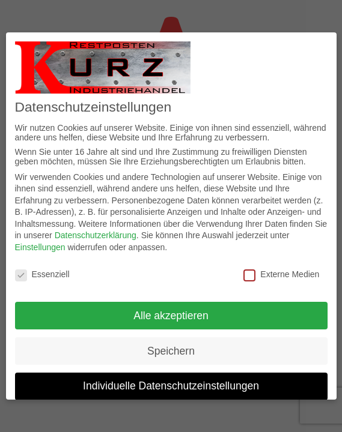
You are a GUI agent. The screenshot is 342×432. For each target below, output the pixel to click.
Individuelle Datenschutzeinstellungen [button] (171, 386)
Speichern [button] (171, 351)
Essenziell (42, 274)
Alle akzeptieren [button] (171, 316)
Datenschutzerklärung (95, 235)
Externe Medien (281, 274)
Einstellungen (40, 247)
